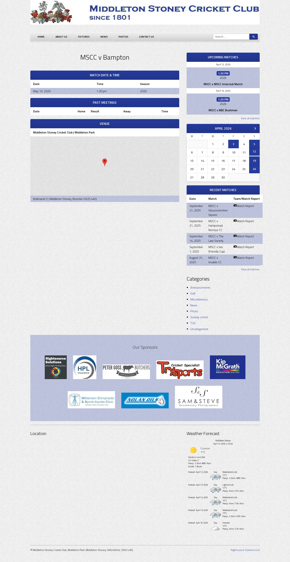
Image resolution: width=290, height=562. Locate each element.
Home (41, 37)
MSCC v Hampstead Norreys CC (215, 225)
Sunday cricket (199, 317)
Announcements (200, 287)
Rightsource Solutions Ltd (245, 550)
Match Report (243, 206)
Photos (123, 37)
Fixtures (84, 37)
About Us (61, 37)
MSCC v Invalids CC (215, 259)
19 (254, 160)
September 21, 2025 (196, 208)
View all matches (250, 118)
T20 (192, 323)
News (104, 37)
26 (254, 169)
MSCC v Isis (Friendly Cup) (216, 249)
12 (254, 151)
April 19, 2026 (223, 91)
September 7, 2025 (196, 249)
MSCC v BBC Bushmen (223, 110)
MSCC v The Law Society (215, 238)
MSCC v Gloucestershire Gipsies (218, 210)
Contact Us (146, 37)
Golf (192, 293)
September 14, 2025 (196, 238)
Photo (194, 311)
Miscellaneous (199, 299)
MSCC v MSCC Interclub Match (223, 84)
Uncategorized (199, 329)
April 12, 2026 (223, 64)
